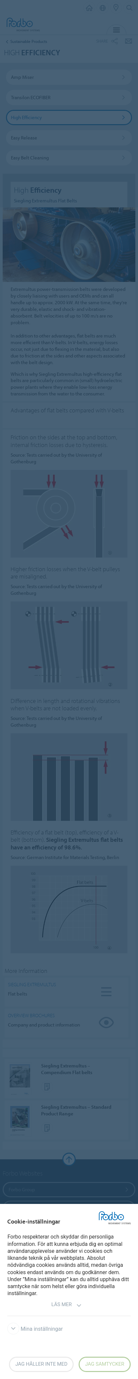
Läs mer (66, 1305)
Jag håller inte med (41, 1364)
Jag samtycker (104, 1364)
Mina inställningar (35, 1329)
